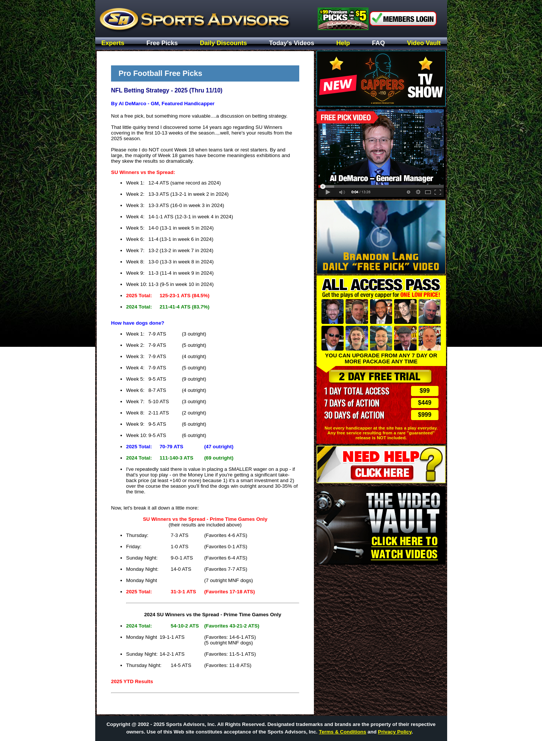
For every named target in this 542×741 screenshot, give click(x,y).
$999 (425, 414)
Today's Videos (291, 43)
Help (343, 43)
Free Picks (162, 43)
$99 (425, 390)
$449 (425, 402)
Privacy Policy (394, 732)
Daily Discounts (223, 43)
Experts (112, 43)
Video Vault (423, 43)
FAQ (378, 43)
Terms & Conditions (342, 732)
